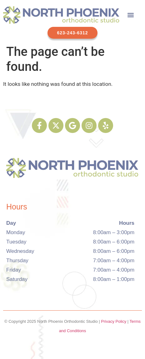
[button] (131, 15)
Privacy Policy (113, 321)
